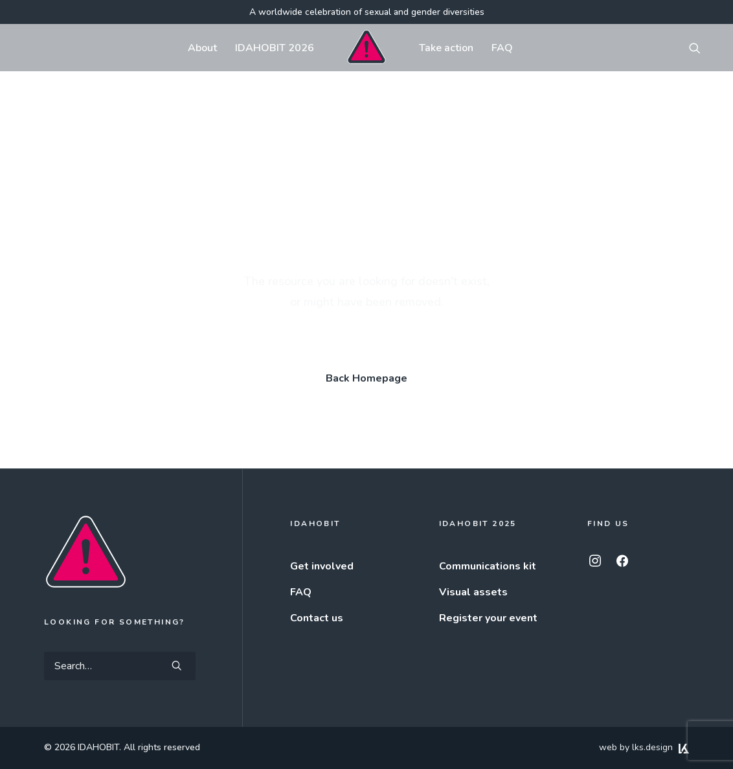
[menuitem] (202, 47)
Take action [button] (446, 48)
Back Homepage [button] (366, 378)
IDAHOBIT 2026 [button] (274, 48)
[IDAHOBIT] (366, 47)
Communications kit (487, 566)
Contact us (316, 618)
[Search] (120, 666)
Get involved (322, 566)
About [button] (202, 48)
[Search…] (120, 666)
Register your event (488, 618)
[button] (700, 47)
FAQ (502, 48)
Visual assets (473, 592)
